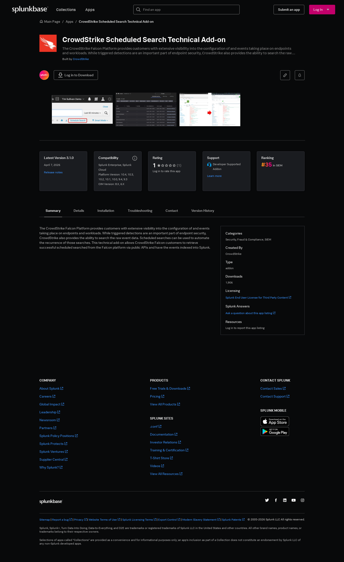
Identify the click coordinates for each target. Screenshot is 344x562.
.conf (155, 426)
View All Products (165, 404)
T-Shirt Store (161, 458)
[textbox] (189, 9)
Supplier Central (53, 459)
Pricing (157, 396)
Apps (90, 9)
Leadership (49, 412)
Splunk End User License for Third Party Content (258, 297)
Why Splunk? (50, 467)
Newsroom (49, 420)
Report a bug (62, 519)
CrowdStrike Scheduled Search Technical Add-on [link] (116, 21)
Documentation (163, 434)
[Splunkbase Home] (30, 9)
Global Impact (51, 404)
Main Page (49, 21)
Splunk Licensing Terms (139, 519)
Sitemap (44, 519)
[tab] (53, 210)
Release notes (53, 172)
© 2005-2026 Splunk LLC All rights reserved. (276, 519)
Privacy (80, 519)
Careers (47, 396)
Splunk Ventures (53, 451)
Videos (157, 466)
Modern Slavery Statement (201, 519)
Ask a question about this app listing (250, 313)
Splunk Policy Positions (58, 436)
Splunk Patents (233, 519)
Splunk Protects (53, 444)
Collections (66, 9)
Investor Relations (165, 442)
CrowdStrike (81, 59)
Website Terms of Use (104, 519)
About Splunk (51, 388)
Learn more (214, 176)
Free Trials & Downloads (170, 388)
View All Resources (166, 474)
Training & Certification (169, 450)
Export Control (169, 519)
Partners (47, 428)
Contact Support (274, 396)
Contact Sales (272, 388)
